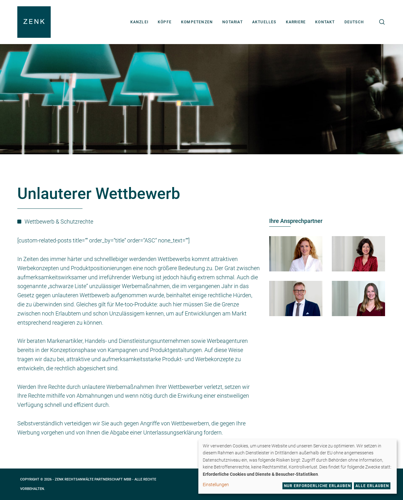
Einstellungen (216, 484)
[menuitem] (354, 22)
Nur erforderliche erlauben (317, 486)
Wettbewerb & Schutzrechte (59, 221)
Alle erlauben (372, 486)
